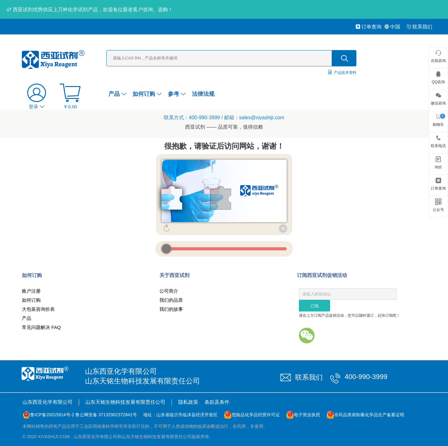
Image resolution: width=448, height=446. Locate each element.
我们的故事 (171, 309)
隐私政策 (188, 402)
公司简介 (168, 291)
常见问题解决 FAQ (41, 327)
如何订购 (147, 94)
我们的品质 (171, 300)
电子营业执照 (307, 414)
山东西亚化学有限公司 (48, 402)
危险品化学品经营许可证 (256, 414)
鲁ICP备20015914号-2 (52, 414)
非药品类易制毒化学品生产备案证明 (369, 414)
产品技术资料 (345, 72)
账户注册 (31, 291)
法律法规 (203, 94)
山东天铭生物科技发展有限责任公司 (125, 402)
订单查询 (368, 26)
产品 (117, 94)
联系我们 (419, 26)
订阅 (314, 306)
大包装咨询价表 (38, 309)
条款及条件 (216, 402)
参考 (177, 94)
